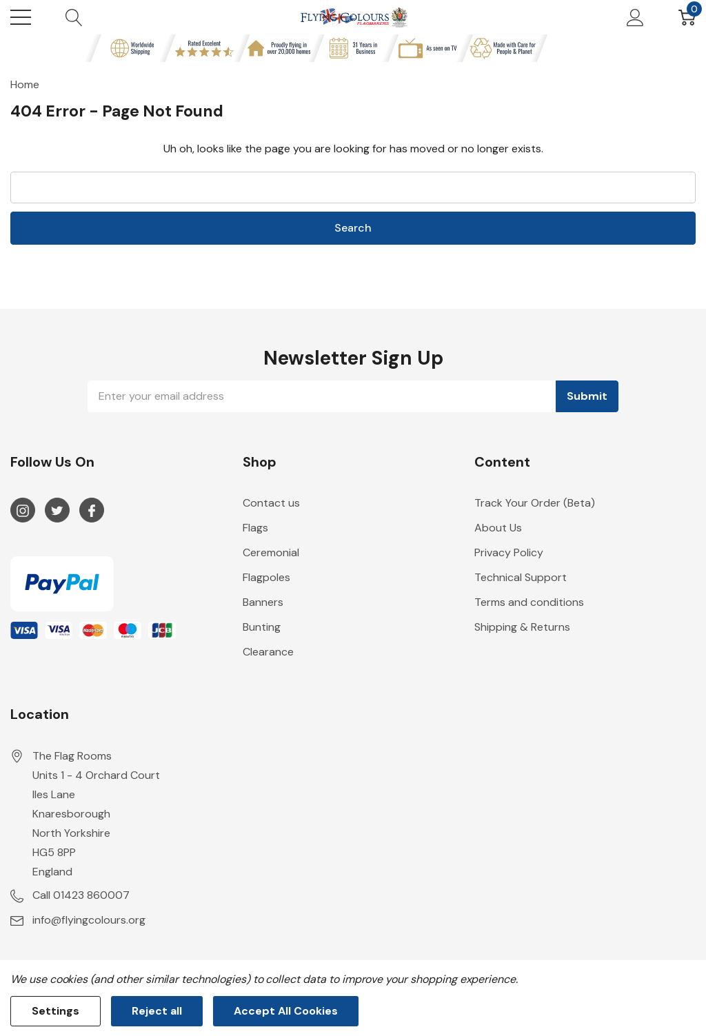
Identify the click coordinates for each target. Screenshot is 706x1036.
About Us (498, 527)
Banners (263, 602)
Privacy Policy (508, 552)
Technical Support (520, 577)
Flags (255, 527)
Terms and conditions (529, 602)
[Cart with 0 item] (687, 17)
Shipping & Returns (522, 627)
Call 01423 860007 (81, 895)
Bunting (262, 627)
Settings (55, 1011)
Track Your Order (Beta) (534, 503)
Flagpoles (266, 577)
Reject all (157, 1011)
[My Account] (635, 17)
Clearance (268, 651)
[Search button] (74, 17)
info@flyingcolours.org (88, 920)
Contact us (271, 503)
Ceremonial (271, 552)
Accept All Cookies (286, 1011)
